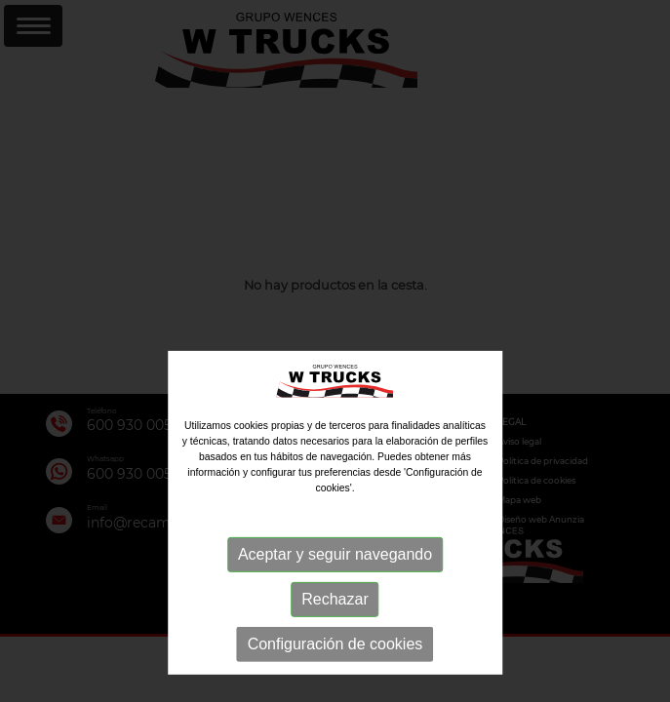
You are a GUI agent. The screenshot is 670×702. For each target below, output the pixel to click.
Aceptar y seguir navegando (335, 582)
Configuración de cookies (335, 672)
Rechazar (334, 627)
